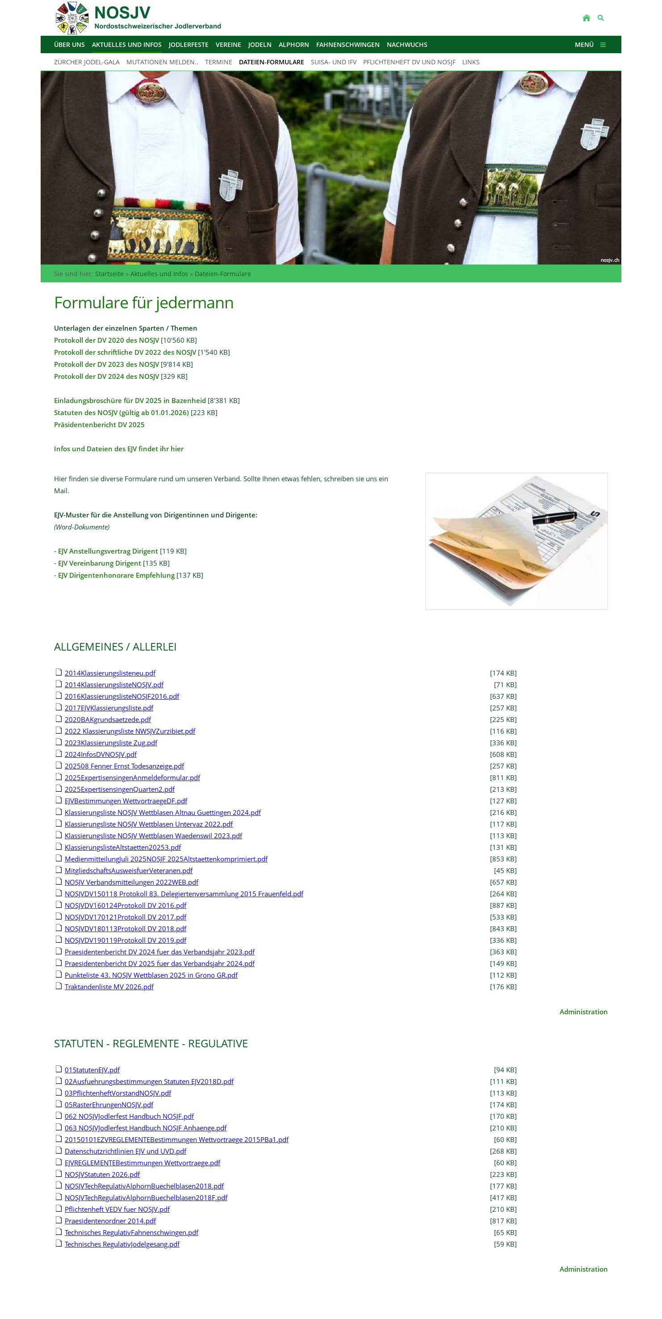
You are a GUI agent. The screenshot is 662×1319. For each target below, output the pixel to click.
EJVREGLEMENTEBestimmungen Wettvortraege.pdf (142, 1162)
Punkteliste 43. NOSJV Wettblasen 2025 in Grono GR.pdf (151, 974)
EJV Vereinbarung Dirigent (99, 563)
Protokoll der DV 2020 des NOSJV (106, 340)
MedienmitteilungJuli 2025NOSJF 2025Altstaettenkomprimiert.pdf (166, 858)
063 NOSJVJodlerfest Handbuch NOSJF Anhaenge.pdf (145, 1127)
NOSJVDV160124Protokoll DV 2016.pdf (125, 905)
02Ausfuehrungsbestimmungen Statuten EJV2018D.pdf (149, 1081)
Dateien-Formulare (223, 273)
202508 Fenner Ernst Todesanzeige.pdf (124, 765)
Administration (584, 1011)
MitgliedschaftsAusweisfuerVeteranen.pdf (129, 870)
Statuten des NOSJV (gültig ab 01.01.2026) (121, 412)
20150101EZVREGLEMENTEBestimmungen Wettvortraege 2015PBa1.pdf (177, 1139)
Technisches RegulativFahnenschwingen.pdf (131, 1232)
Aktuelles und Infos (159, 273)
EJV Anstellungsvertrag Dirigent (108, 550)
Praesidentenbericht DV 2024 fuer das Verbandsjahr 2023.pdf (160, 951)
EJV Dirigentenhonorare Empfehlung (116, 575)
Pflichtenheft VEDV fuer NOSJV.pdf (117, 1209)
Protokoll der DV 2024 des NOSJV (106, 376)
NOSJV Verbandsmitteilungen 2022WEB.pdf (131, 882)
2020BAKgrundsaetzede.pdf (108, 719)
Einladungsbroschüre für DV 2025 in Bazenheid (130, 400)
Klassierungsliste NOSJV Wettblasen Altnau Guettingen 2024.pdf (163, 812)
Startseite (109, 273)
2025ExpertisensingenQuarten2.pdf (120, 789)
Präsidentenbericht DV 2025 (99, 424)
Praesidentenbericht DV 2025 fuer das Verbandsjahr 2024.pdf (160, 963)
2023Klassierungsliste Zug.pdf (111, 742)
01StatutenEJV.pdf (92, 1069)
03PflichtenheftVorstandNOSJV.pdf (118, 1092)
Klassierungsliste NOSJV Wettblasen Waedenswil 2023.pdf (153, 835)
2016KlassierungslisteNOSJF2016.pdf (122, 696)
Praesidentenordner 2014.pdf (110, 1220)
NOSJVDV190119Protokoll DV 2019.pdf (125, 940)
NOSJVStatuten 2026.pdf (102, 1174)
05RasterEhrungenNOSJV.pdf (109, 1104)
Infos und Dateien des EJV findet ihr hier (119, 448)
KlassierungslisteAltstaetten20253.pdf (123, 847)
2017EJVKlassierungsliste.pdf (109, 707)
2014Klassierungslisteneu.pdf (110, 672)
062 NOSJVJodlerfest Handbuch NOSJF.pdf (129, 1116)
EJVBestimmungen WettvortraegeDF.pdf (126, 800)
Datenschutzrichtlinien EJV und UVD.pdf (125, 1151)
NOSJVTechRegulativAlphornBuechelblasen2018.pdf (144, 1185)
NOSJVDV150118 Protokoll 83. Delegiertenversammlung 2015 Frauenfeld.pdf (184, 893)
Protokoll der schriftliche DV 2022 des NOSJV (125, 352)
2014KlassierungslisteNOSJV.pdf (114, 684)
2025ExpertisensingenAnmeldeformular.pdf (132, 777)
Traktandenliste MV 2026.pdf (109, 986)
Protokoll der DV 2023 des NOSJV (106, 364)
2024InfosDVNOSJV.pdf (101, 754)
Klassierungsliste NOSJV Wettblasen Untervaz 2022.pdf (149, 823)
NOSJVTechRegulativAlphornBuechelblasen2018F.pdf (146, 1197)
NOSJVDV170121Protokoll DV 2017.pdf (125, 916)
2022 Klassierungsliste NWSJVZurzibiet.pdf (130, 731)
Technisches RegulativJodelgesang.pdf (122, 1243)
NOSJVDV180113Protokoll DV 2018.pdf (125, 928)
